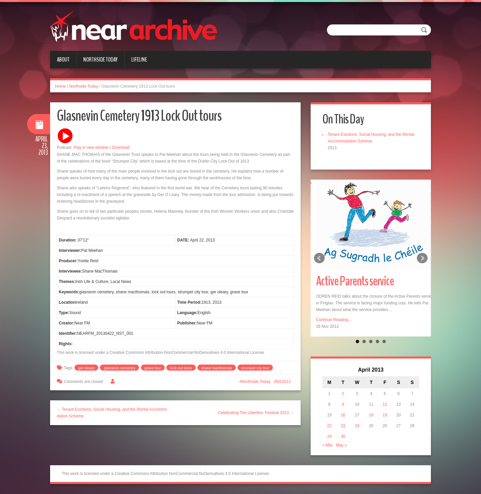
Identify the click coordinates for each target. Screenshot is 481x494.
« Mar (327, 445)
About (63, 60)
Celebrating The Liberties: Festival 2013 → (256, 412)
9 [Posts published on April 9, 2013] (343, 404)
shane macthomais (216, 368)
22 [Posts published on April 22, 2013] (329, 425)
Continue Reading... (333, 319)
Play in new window (91, 147)
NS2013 (283, 381)
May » (341, 445)
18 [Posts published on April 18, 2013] (371, 415)
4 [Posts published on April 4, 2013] (371, 393)
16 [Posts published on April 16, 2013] (343, 415)
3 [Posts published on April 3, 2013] (357, 393)
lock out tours (181, 368)
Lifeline (139, 60)
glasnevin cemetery (119, 368)
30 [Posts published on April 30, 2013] (343, 436)
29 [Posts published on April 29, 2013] (329, 436)
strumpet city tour (255, 368)
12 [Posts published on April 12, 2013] (385, 404)
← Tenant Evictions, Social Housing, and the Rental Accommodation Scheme (112, 412)
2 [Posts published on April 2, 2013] (343, 393)
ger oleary (86, 368)
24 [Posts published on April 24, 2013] (357, 425)
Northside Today (100, 60)
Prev (319, 258)
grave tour (153, 368)
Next (422, 258)
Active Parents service (355, 281)
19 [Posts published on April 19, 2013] (385, 415)
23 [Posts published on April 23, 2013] (343, 425)
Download (121, 147)
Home (60, 86)
